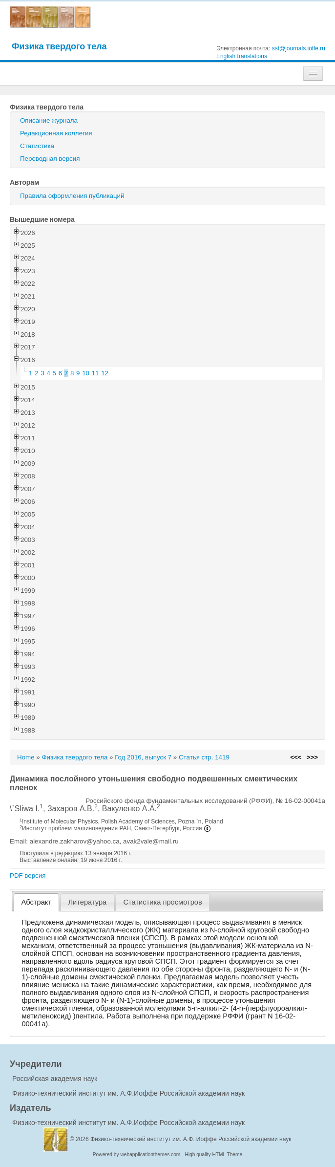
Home (26, 757)
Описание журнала (49, 120)
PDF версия (27, 875)
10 (85, 373)
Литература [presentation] (87, 902)
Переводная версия (50, 158)
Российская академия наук (54, 1078)
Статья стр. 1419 (204, 757)
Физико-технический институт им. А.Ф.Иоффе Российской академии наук (128, 1093)
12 (104, 373)
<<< (295, 757)
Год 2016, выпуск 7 (143, 757)
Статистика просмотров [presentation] (162, 902)
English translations (241, 56)
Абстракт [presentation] (36, 902)
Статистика (37, 146)
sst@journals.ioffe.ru (298, 48)
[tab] (36, 902)
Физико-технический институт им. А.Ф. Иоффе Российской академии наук (191, 1139)
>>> (312, 757)
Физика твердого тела (59, 46)
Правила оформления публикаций (72, 195)
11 (95, 373)
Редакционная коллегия (56, 133)
